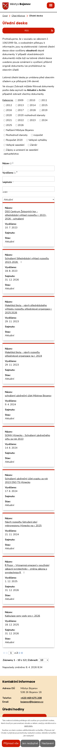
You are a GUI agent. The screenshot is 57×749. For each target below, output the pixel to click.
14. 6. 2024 (11, 447)
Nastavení (48, 743)
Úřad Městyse (18, 15)
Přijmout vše (11, 743)
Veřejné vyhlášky (38, 140)
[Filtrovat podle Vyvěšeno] (28, 179)
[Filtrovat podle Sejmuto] (28, 189)
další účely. (28, 726)
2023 (33, 120)
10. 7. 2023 (11, 227)
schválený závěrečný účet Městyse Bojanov (28, 395)
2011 (44, 100)
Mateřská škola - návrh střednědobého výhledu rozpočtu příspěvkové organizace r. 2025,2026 (28, 309)
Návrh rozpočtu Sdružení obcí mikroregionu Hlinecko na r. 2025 (23, 523)
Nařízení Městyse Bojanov (20, 130)
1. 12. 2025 (11, 581)
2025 (9, 125)
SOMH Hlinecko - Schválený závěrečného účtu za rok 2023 (27, 437)
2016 (9, 110)
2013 (21, 105)
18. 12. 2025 (12, 624)
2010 (32, 100)
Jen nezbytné (30, 743)
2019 (44, 110)
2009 (20, 100)
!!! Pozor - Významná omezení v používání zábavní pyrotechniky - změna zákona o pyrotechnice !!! (27, 569)
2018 (33, 110)
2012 (9, 105)
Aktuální (9, 241)
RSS (39, 30)
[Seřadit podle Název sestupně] (13, 163)
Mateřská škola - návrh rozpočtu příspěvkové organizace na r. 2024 (23, 354)
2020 (9, 115)
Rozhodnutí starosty (16, 135)
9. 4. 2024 (10, 404)
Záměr (33, 145)
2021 (9, 120)
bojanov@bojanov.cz (32, 701)
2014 (33, 105)
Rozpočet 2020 (14, 140)
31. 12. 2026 (12, 279)
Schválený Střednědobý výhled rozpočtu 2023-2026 (27, 260)
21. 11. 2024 (12, 534)
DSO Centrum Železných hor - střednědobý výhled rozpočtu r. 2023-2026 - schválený (26, 215)
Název (7, 163)
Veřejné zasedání (15, 145)
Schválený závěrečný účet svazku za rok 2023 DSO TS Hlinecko (26, 480)
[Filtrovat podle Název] (28, 168)
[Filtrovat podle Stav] (28, 199)
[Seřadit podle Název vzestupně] (13, 162)
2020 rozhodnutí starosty (31, 115)
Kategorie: (7, 100)
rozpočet (38, 135)
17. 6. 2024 (11, 491)
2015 (44, 105)
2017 (21, 110)
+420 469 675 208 (31, 698)
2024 (44, 120)
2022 (21, 120)
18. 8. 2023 (11, 270)
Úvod (5, 15)
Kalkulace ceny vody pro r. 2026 (22, 615)
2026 (21, 125)
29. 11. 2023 (12, 321)
